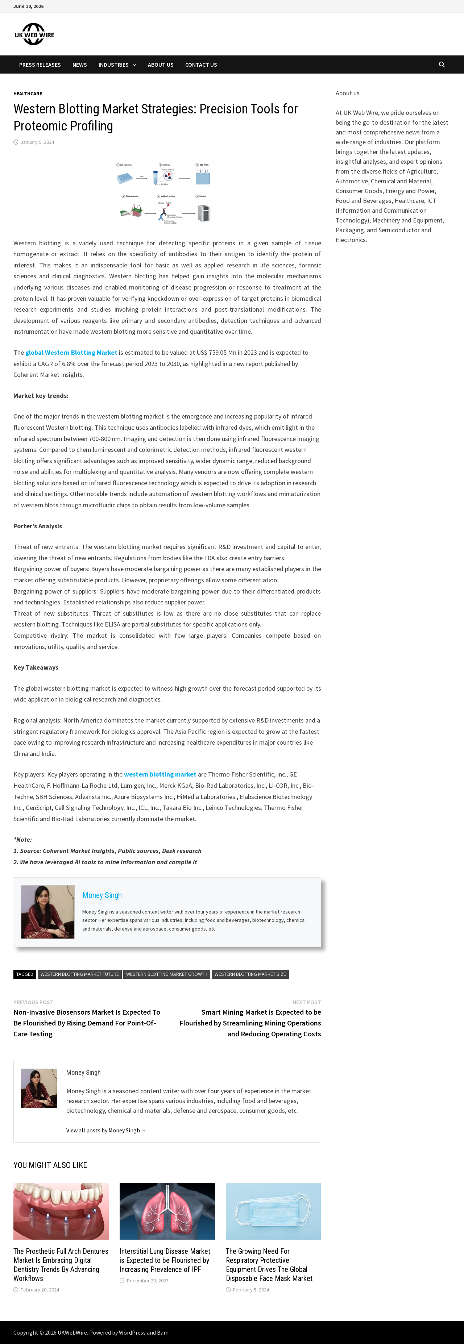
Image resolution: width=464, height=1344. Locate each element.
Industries (114, 64)
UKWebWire (72, 1332)
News (79, 64)
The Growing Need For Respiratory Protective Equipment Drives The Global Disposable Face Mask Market (269, 1265)
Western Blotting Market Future (80, 974)
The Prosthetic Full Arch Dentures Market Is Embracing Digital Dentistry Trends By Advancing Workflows (60, 1265)
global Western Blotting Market (71, 352)
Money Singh (102, 895)
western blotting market (160, 774)
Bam (163, 1332)
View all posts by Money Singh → (106, 1130)
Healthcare (27, 93)
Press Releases (40, 64)
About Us (161, 64)
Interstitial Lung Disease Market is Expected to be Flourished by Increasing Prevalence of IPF (165, 1260)
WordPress (132, 1332)
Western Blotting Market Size (250, 974)
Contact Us (201, 64)
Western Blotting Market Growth (166, 974)
